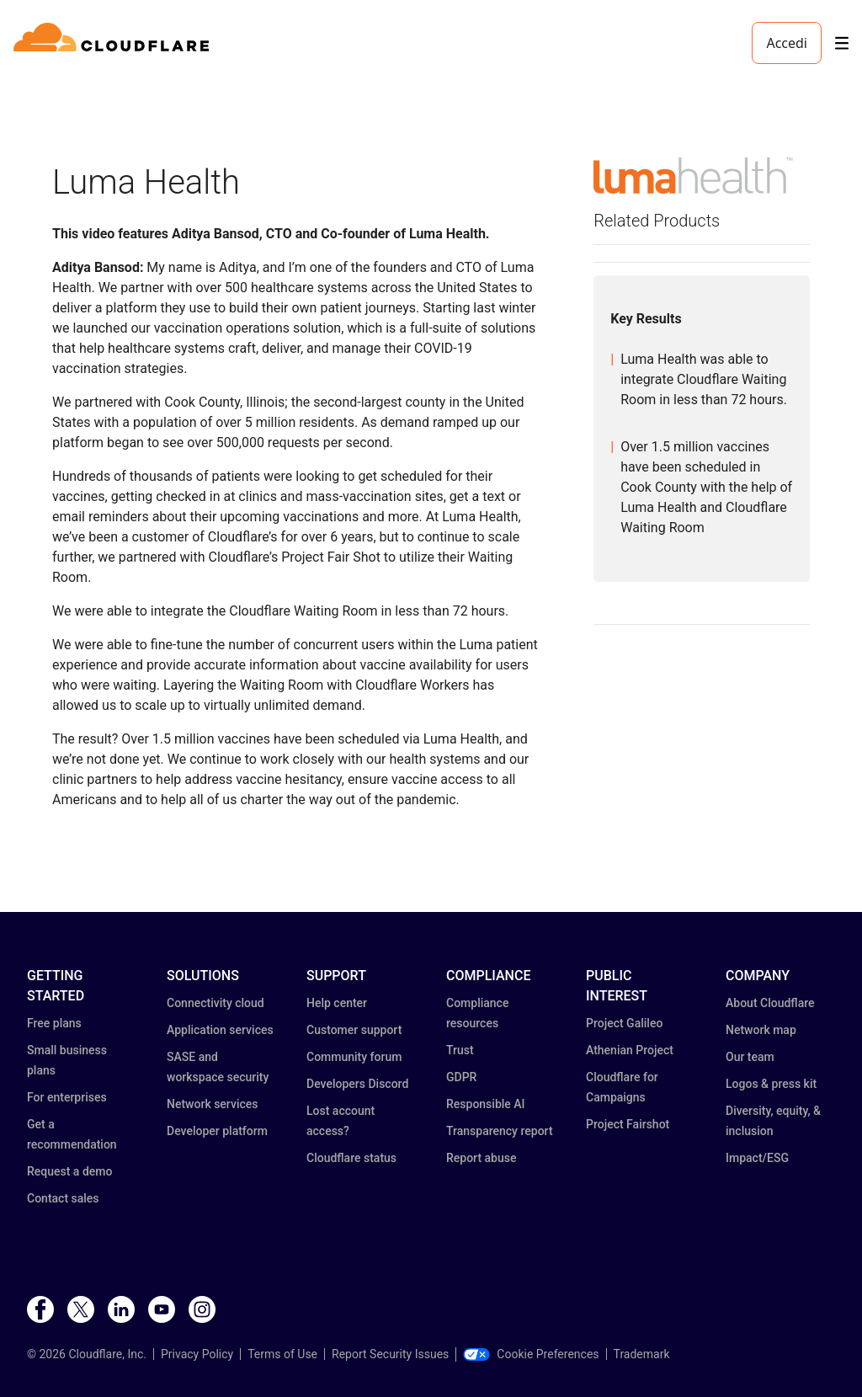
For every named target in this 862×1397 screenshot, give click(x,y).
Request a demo (69, 1171)
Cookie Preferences (531, 1354)
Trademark (642, 1354)
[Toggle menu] (842, 43)
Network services (212, 1104)
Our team (750, 1057)
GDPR (461, 1077)
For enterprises (67, 1097)
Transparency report (499, 1131)
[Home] (114, 43)
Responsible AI (485, 1104)
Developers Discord (357, 1083)
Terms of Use (282, 1354)
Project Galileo (624, 1023)
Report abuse (481, 1158)
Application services (220, 1030)
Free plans (54, 1023)
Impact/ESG (757, 1158)
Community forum (354, 1057)
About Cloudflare (770, 1003)
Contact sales (63, 1198)
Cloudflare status (351, 1158)
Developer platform (217, 1131)
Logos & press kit (771, 1083)
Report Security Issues (390, 1354)
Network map (761, 1030)
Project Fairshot (627, 1124)
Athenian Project (629, 1050)
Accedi (786, 43)
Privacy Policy (197, 1354)
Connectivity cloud (215, 1003)
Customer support (354, 1030)
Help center (336, 1003)
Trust (460, 1050)
